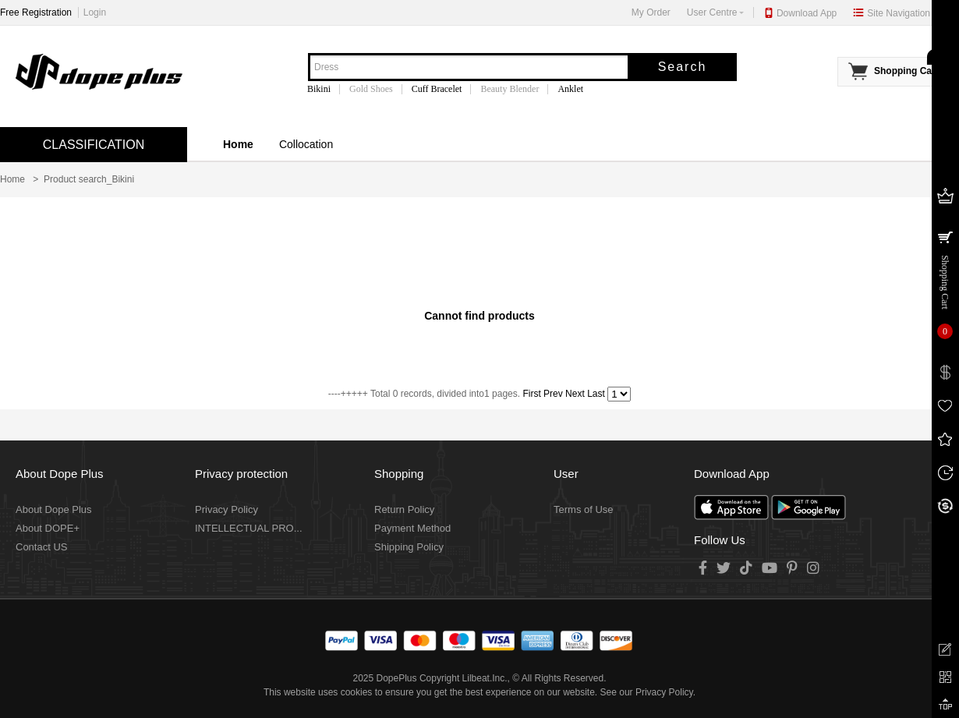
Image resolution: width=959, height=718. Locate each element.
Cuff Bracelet (437, 88)
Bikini (319, 88)
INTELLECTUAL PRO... (249, 528)
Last (596, 393)
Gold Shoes (371, 88)
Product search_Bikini (89, 179)
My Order (651, 12)
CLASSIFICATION (93, 144)
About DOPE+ (48, 528)
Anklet (570, 88)
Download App (807, 13)
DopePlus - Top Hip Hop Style (97, 72)
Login (94, 12)
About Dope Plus (54, 509)
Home (238, 144)
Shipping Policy (409, 547)
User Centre (715, 12)
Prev (553, 393)
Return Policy (404, 509)
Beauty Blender (509, 88)
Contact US (41, 547)
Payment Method (412, 528)
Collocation (306, 144)
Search (682, 66)
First (531, 393)
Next (575, 393)
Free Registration (36, 12)
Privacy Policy (226, 509)
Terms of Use (584, 509)
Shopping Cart (906, 70)
